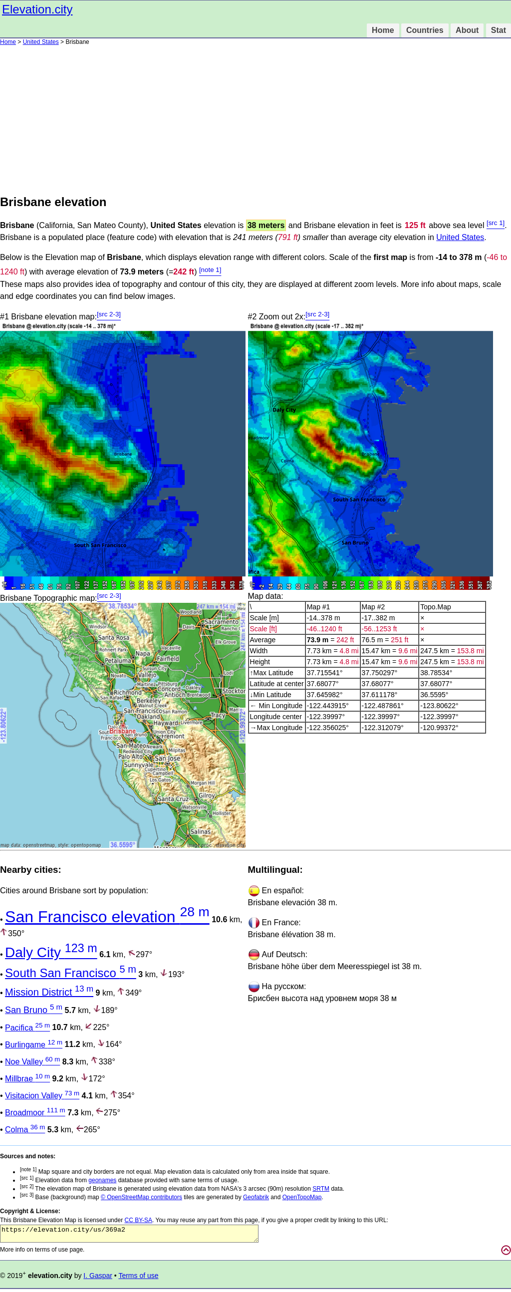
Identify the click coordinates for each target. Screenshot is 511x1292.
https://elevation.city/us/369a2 (129, 1235)
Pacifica (27, 1028)
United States (41, 41)
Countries (425, 30)
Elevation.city (37, 9)
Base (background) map (60, 1197)
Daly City (51, 952)
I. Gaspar (97, 1279)
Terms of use (138, 1279)
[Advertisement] (255, 120)
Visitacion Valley (42, 1095)
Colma (25, 1129)
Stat (498, 30)
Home (383, 30)
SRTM (320, 1188)
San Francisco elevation (107, 917)
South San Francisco (70, 973)
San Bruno (33, 1010)
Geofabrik (256, 1197)
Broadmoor (35, 1112)
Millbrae (27, 1078)
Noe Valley (32, 1061)
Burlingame (33, 1044)
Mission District (49, 992)
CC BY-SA (138, 1220)
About (467, 30)
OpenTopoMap (302, 1197)
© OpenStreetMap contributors (141, 1197)
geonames (102, 1180)
